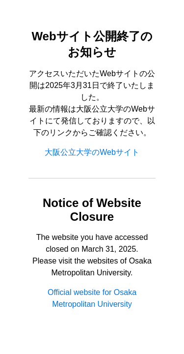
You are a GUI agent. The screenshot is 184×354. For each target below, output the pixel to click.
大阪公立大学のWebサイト (92, 152)
